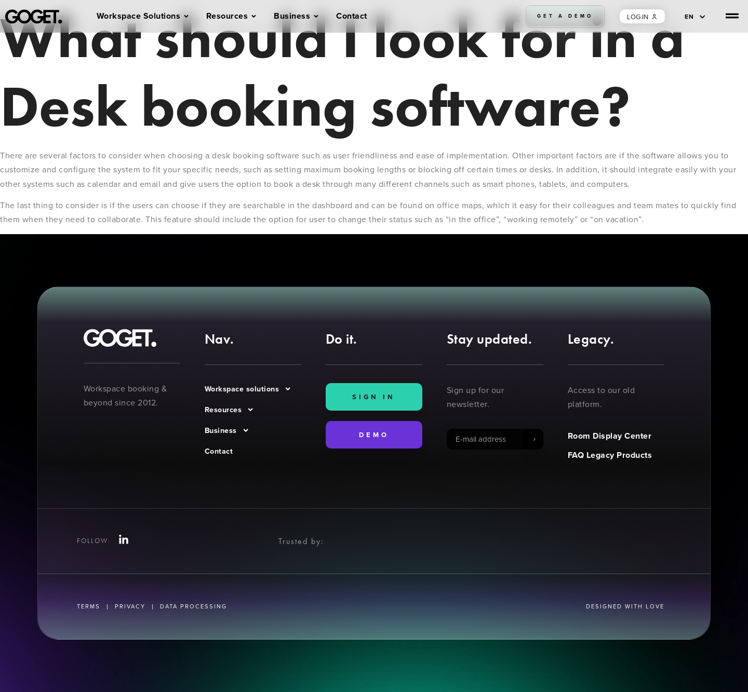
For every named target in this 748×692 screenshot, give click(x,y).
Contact (219, 451)
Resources (230, 409)
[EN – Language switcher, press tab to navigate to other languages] (695, 16)
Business (227, 430)
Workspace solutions (248, 389)
